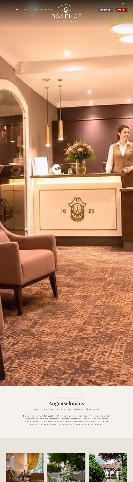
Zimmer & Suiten (22, 10)
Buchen (121, 10)
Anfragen (106, 10)
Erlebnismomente (43, 10)
